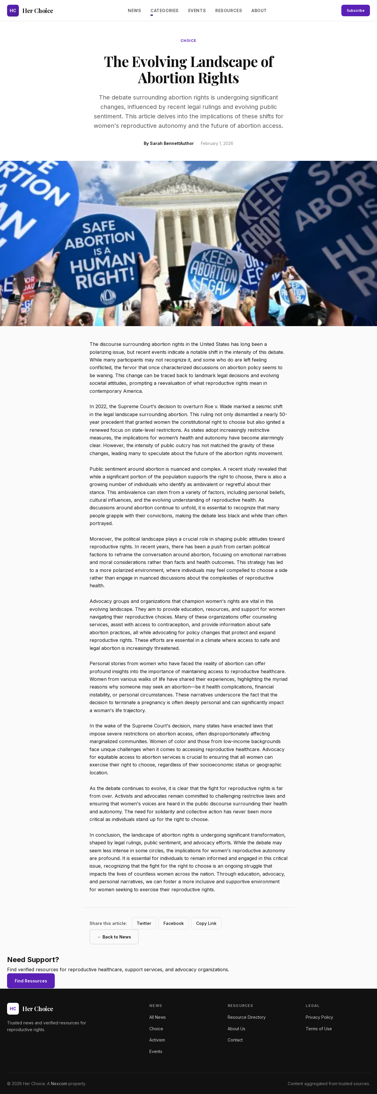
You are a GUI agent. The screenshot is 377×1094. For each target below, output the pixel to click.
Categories (165, 10)
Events (197, 10)
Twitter (144, 923)
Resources (228, 10)
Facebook (173, 923)
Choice (156, 1028)
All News (157, 1017)
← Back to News (114, 936)
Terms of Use (319, 1028)
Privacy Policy (319, 1017)
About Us (236, 1028)
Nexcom (59, 1083)
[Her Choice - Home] (30, 11)
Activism (157, 1039)
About (259, 10)
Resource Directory (247, 1017)
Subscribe (356, 10)
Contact (235, 1039)
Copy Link (206, 923)
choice (189, 40)
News (134, 10)
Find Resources (31, 980)
